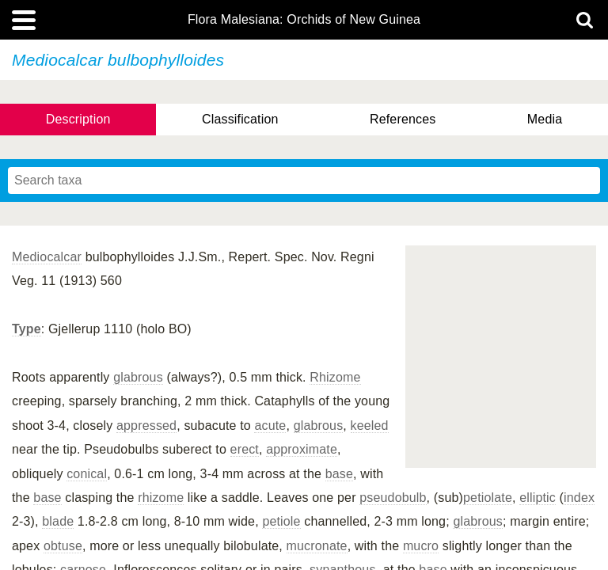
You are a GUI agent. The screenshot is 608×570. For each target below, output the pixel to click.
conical (86, 474)
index (579, 497)
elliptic (537, 497)
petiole (281, 521)
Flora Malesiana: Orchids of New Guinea (304, 19)
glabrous (138, 377)
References (402, 119)
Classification (240, 119)
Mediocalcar (47, 257)
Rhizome (335, 377)
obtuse (63, 546)
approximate (301, 449)
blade (58, 521)
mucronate (317, 546)
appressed (146, 425)
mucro (421, 546)
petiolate (487, 497)
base (339, 474)
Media (544, 119)
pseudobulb (392, 497)
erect (244, 449)
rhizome (161, 497)
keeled (370, 425)
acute (270, 425)
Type (26, 329)
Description (78, 119)
